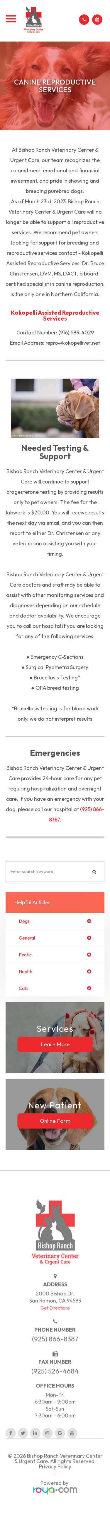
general (27, 937)
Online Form (55, 1120)
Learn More (55, 1044)
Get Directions (55, 1318)
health (25, 971)
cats (23, 988)
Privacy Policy (55, 1477)
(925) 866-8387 (55, 1349)
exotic (25, 954)
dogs (24, 921)
